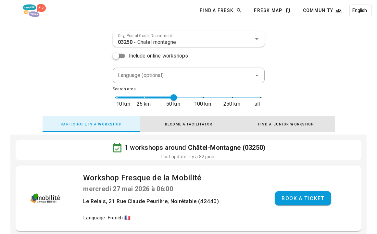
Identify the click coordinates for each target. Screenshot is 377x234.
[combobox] (189, 39)
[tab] (91, 124)
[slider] (173, 97)
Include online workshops (158, 56)
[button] (257, 39)
